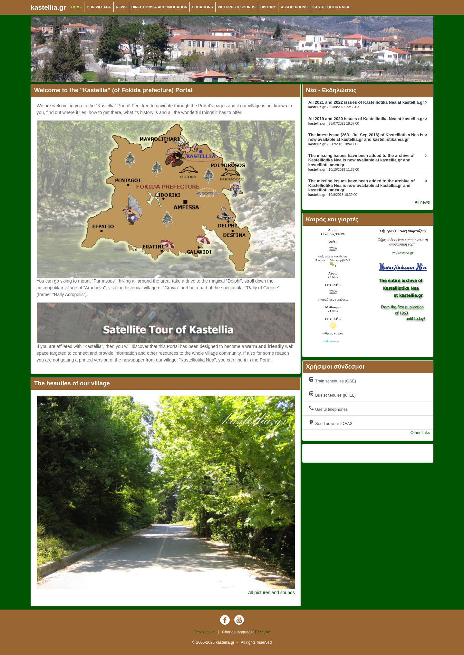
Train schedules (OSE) (332, 380)
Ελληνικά (262, 632)
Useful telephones (328, 408)
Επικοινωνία (204, 632)
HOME (76, 7)
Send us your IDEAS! (331, 422)
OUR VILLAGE (99, 7)
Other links (420, 432)
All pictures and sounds (271, 592)
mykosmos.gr (402, 253)
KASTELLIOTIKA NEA (331, 7)
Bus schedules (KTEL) (332, 394)
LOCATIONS (202, 7)
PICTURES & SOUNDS (237, 7)
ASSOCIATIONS (294, 7)
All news (422, 202)
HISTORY (268, 7)
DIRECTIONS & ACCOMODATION (159, 7)
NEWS (121, 7)
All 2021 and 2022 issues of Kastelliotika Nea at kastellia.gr (368, 104)
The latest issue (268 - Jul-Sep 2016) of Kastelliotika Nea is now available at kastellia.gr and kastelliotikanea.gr (368, 139)
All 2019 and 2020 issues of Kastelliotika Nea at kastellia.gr (368, 120)
